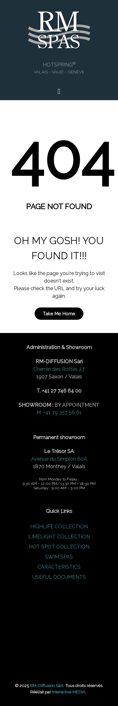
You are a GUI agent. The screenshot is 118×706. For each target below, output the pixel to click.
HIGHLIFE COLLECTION (59, 527)
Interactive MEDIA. (69, 691)
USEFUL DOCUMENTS (59, 577)
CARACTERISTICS (59, 567)
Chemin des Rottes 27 (59, 369)
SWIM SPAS (59, 557)
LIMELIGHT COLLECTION (59, 537)
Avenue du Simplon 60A (59, 459)
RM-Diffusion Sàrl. (47, 685)
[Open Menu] (59, 91)
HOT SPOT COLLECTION (59, 547)
